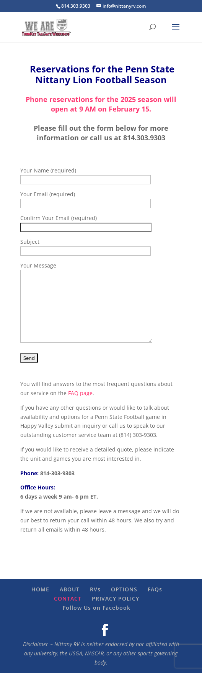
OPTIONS (124, 589)
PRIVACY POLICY (115, 598)
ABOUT (70, 589)
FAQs (155, 589)
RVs (95, 589)
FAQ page (80, 393)
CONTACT (67, 598)
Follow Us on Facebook (96, 607)
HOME (40, 589)
